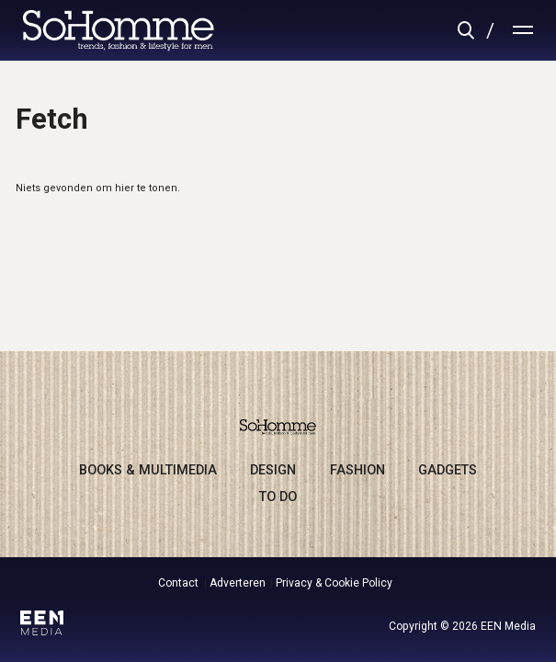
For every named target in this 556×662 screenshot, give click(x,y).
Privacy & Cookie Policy (334, 582)
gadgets (447, 469)
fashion (357, 469)
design (273, 469)
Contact (178, 582)
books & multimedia (148, 469)
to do (278, 496)
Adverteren (238, 582)
